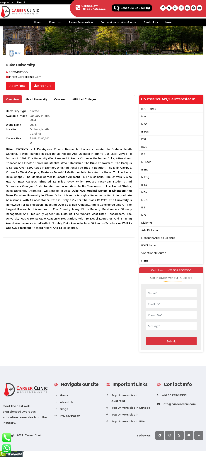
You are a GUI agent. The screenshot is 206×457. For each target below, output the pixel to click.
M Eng (145, 177)
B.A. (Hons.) (148, 108)
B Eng (145, 169)
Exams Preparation (81, 22)
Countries (55, 22)
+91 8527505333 (179, 270)
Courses (60, 99)
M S (143, 215)
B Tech (145, 131)
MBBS (145, 260)
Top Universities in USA (128, 421)
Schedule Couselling (135, 7)
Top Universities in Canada (130, 407)
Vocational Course (153, 253)
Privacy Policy (70, 415)
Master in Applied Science (158, 237)
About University (36, 99)
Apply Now (17, 85)
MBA (144, 192)
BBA (144, 139)
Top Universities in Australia (124, 398)
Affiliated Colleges (84, 99)
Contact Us (151, 22)
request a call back (13, 2)
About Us (66, 402)
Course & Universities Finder (118, 22)
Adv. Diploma (149, 230)
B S (143, 207)
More (168, 22)
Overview (12, 99)
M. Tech (146, 161)
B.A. (143, 154)
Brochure (43, 85)
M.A (143, 116)
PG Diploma (148, 245)
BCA (144, 146)
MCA (144, 199)
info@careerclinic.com (179, 404)
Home (37, 22)
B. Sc (144, 184)
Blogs (64, 409)
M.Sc (144, 124)
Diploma (146, 222)
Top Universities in (124, 414)
